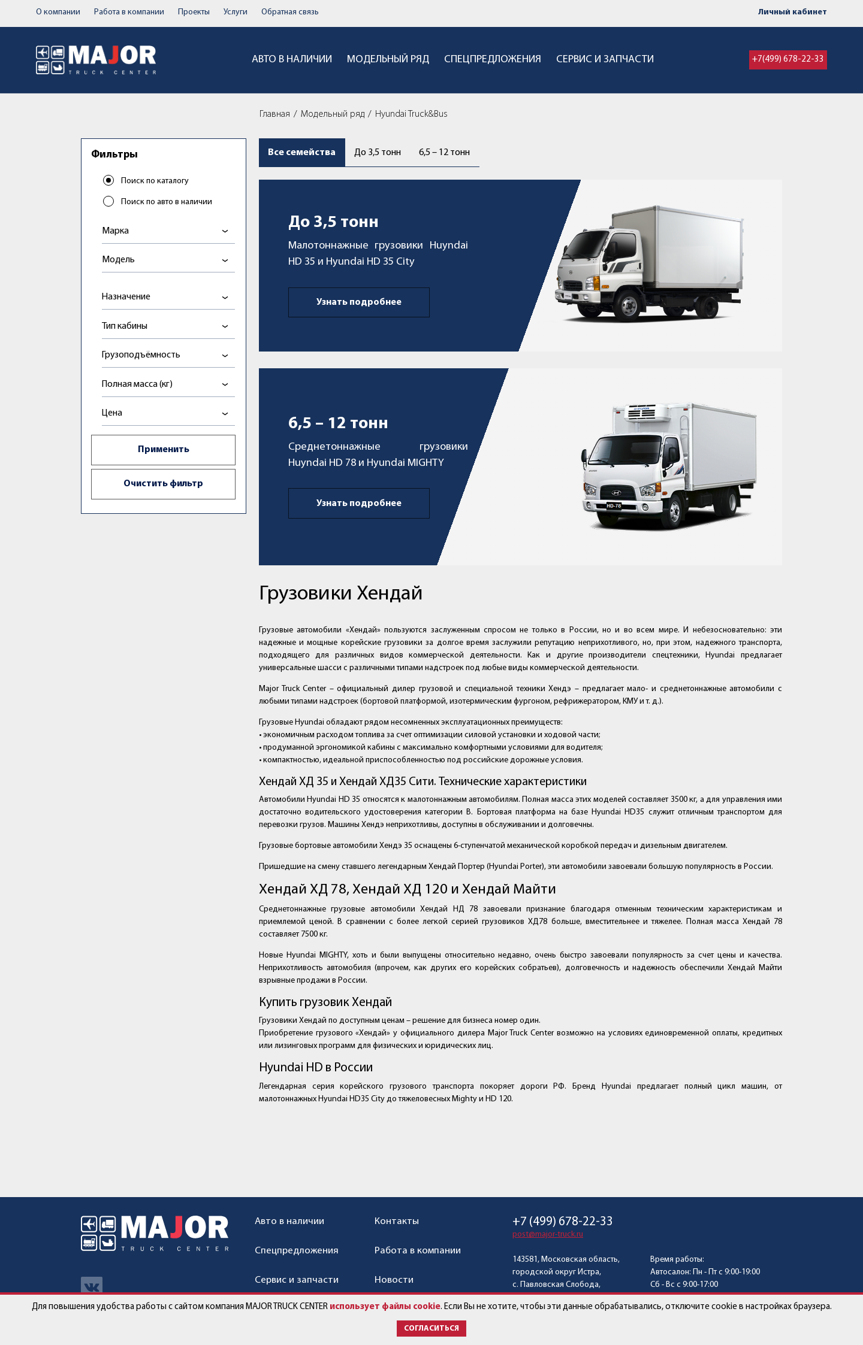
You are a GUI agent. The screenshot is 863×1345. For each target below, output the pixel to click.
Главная (274, 114)
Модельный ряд (388, 59)
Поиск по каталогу (155, 181)
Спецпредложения (492, 59)
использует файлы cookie (385, 1306)
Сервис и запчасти (605, 59)
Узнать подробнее (359, 305)
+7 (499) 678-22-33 (562, 1222)
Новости (394, 1280)
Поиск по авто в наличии (167, 202)
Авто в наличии (292, 59)
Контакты (397, 1221)
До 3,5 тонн (383, 154)
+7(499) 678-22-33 (788, 59)
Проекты (194, 12)
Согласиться (431, 1328)
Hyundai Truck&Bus (411, 114)
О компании (58, 12)
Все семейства (303, 154)
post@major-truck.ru (547, 1234)
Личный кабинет (792, 12)
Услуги (236, 12)
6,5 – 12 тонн (459, 154)
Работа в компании (129, 12)
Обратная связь (290, 12)
